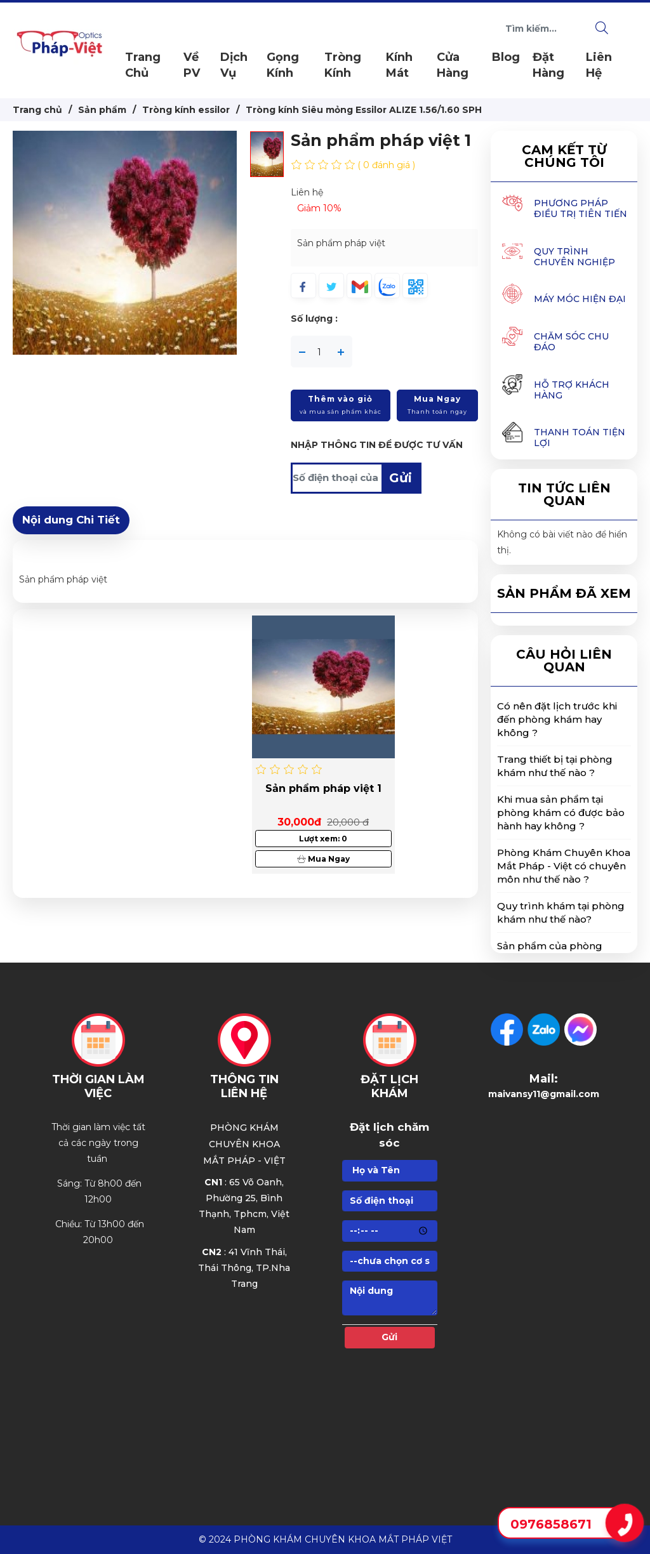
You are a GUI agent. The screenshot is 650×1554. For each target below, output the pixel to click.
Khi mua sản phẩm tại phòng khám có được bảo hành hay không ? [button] (561, 812)
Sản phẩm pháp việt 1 (323, 788)
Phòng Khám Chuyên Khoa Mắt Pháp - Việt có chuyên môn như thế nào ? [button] (563, 865)
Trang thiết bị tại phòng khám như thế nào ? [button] (555, 766)
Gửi (400, 477)
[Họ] (389, 1171)
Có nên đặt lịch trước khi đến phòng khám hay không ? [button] (557, 719)
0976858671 (551, 1524)
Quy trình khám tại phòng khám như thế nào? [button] (561, 912)
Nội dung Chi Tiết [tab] (71, 519)
